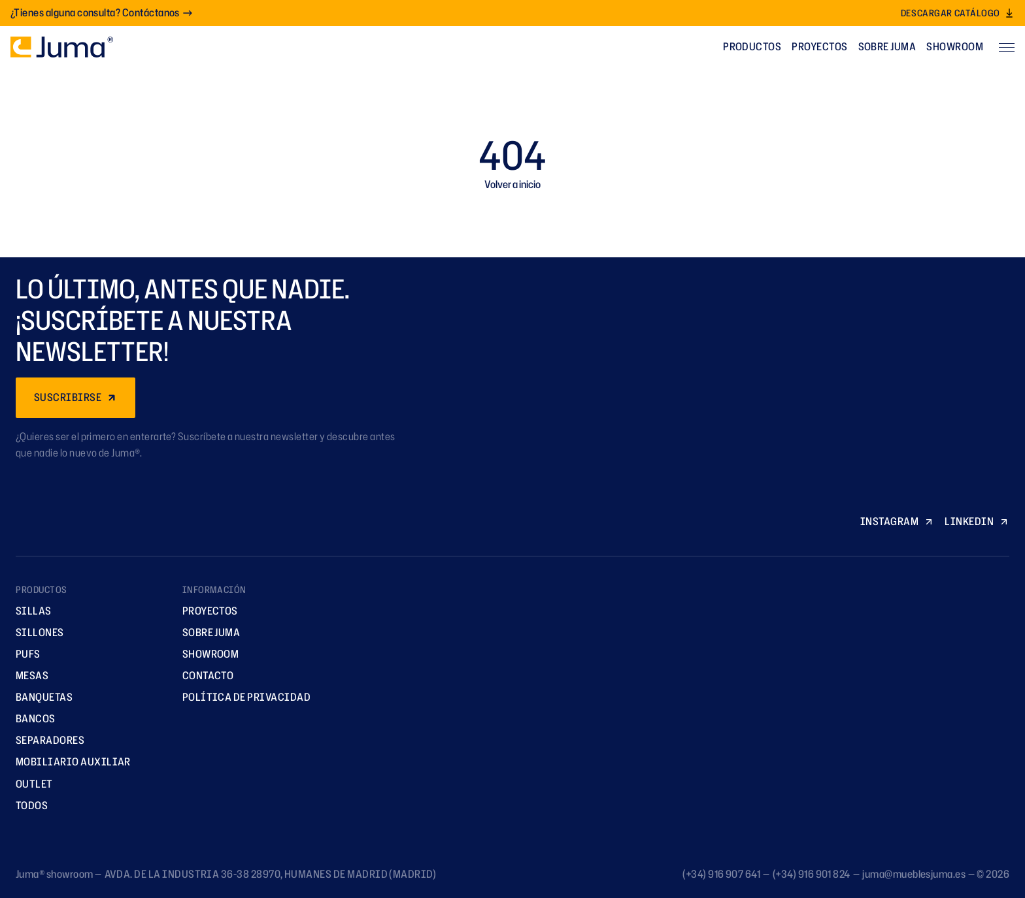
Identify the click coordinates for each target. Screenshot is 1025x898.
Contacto (203, 675)
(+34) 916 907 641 (721, 874)
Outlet (30, 784)
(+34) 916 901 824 (811, 874)
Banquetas (40, 697)
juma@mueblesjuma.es (914, 874)
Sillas (29, 610)
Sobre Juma (887, 46)
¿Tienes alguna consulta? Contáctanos (101, 12)
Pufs (24, 654)
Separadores (45, 740)
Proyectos (819, 46)
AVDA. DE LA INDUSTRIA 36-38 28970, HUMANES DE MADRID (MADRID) (271, 874)
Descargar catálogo (958, 13)
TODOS (27, 805)
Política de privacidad (242, 697)
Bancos (31, 718)
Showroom (954, 46)
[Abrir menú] (1007, 47)
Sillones (35, 632)
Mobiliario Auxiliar (69, 761)
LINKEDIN (977, 521)
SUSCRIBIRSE (75, 397)
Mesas (27, 675)
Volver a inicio (512, 184)
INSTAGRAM (897, 521)
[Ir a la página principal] (61, 47)
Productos (752, 46)
